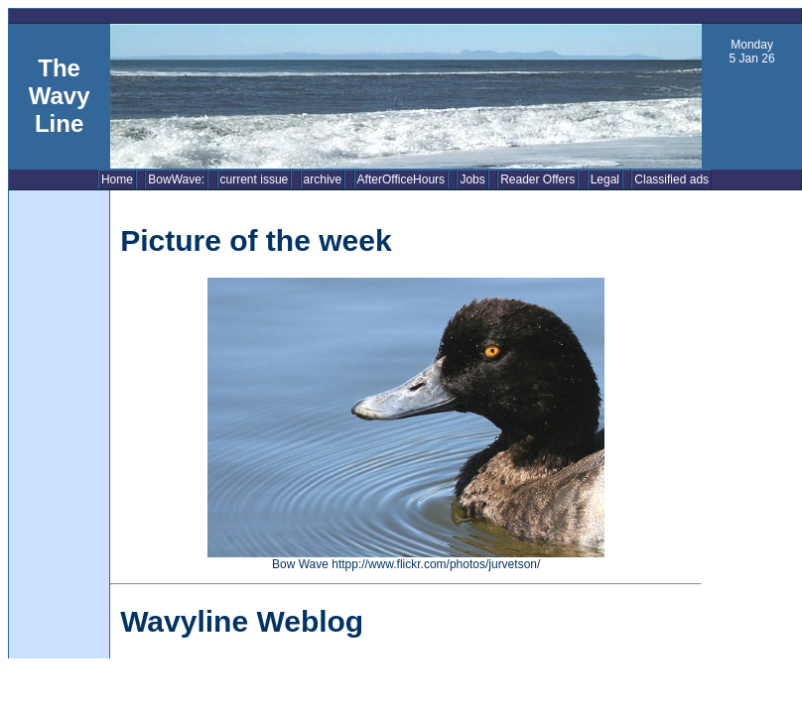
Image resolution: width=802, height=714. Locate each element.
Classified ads (671, 179)
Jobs (472, 179)
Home (117, 179)
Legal (605, 179)
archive (323, 179)
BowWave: (176, 179)
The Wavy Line (59, 96)
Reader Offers (537, 179)
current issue (254, 179)
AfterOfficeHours (401, 179)
